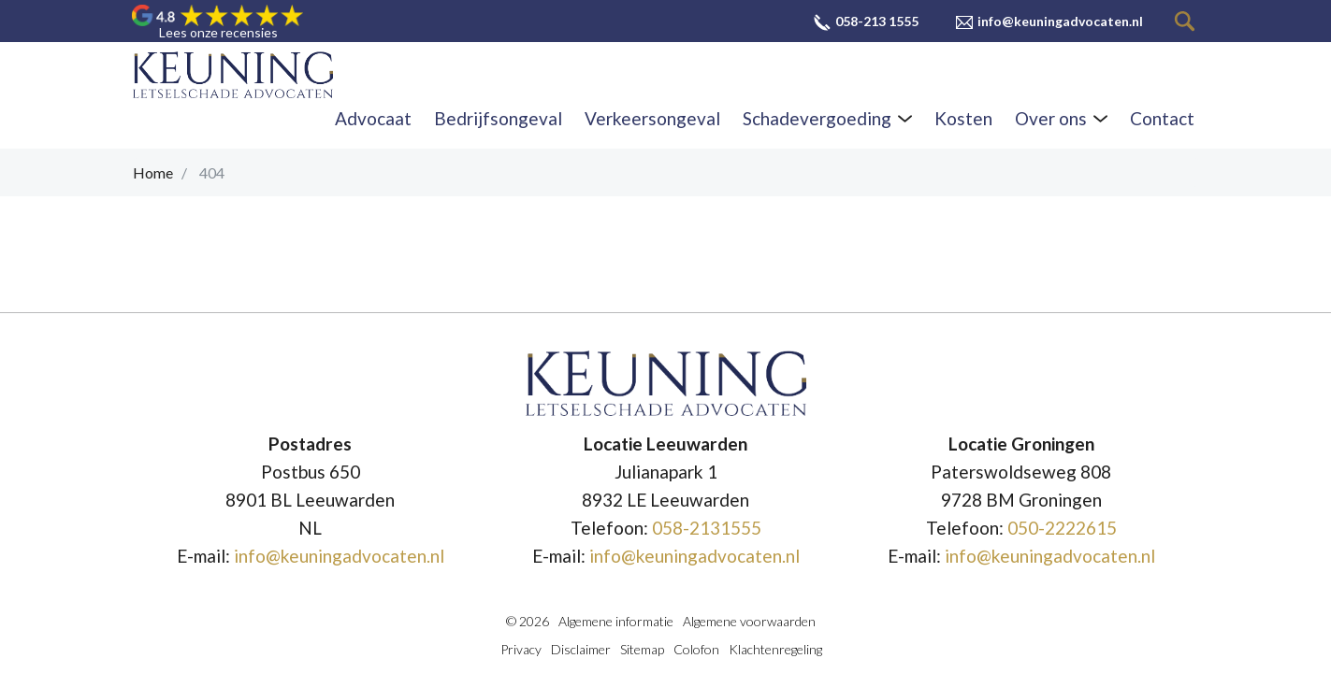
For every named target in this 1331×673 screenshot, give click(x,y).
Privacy (521, 649)
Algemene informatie (615, 621)
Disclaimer (581, 649)
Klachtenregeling (775, 649)
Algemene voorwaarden (749, 621)
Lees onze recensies (218, 33)
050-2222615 (1062, 527)
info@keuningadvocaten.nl (339, 555)
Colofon (696, 649)
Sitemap (642, 649)
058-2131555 (706, 527)
